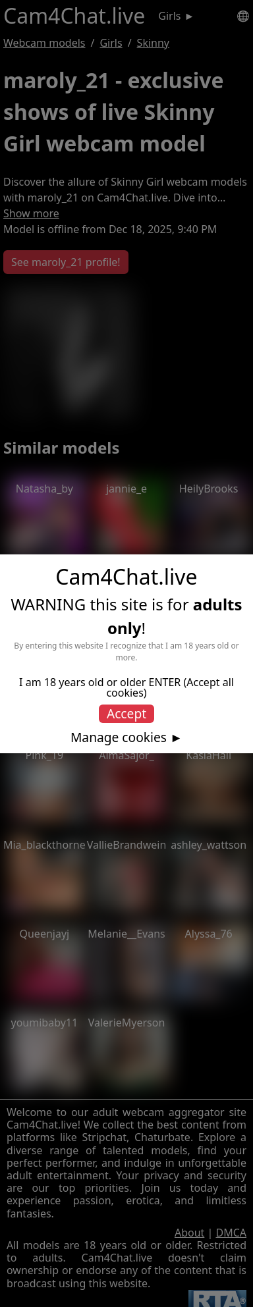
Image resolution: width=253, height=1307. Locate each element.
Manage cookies (118, 737)
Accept (126, 713)
